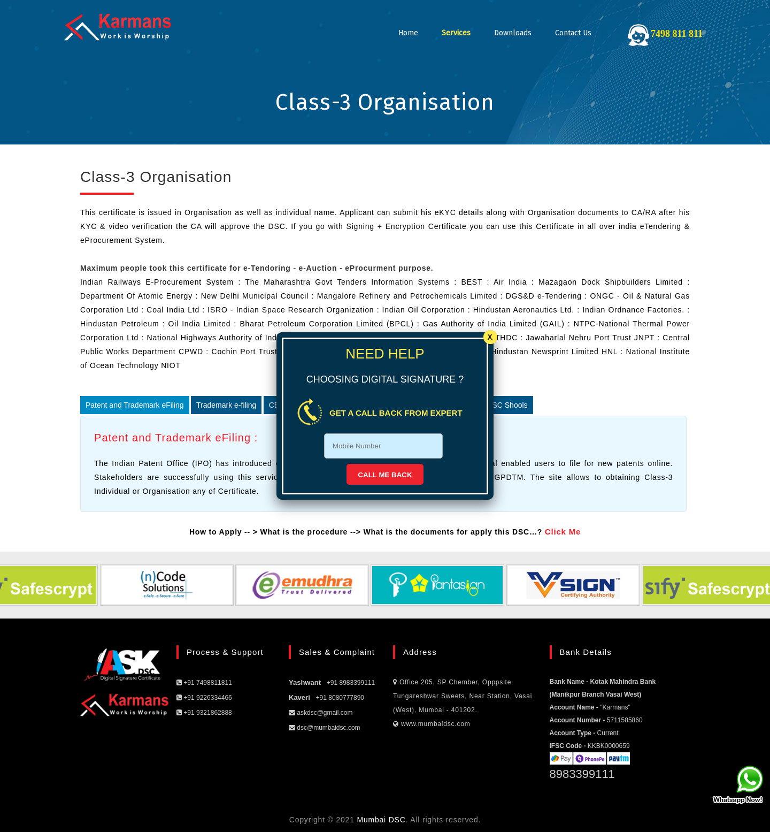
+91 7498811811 (204, 682)
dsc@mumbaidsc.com (324, 727)
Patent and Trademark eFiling (135, 405)
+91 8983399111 (351, 682)
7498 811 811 (677, 33)
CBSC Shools (505, 405)
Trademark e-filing (226, 405)
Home (408, 32)
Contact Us (573, 32)
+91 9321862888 (204, 712)
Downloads (513, 32)
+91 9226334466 (204, 697)
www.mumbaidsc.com (432, 724)
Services (456, 32)
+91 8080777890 (340, 697)
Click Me (563, 531)
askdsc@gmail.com (321, 712)
